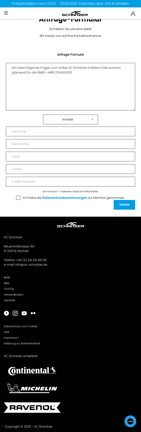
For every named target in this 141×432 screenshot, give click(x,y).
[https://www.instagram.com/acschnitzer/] (15, 313)
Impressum (11, 338)
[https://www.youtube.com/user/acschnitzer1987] (24, 313)
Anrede (67, 119)
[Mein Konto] (133, 13)
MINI (6, 283)
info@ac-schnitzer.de (31, 264)
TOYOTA (9, 289)
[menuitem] (6, 14)
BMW (7, 277)
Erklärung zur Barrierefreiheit (22, 343)
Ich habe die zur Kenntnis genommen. (74, 198)
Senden (124, 205)
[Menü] (6, 13)
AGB (6, 332)
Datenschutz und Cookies (20, 326)
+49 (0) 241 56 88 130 (31, 260)
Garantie (9, 300)
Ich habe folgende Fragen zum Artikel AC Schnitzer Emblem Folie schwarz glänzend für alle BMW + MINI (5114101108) (70, 86)
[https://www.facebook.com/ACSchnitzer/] (6, 313)
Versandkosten (13, 294)
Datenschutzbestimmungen (64, 198)
